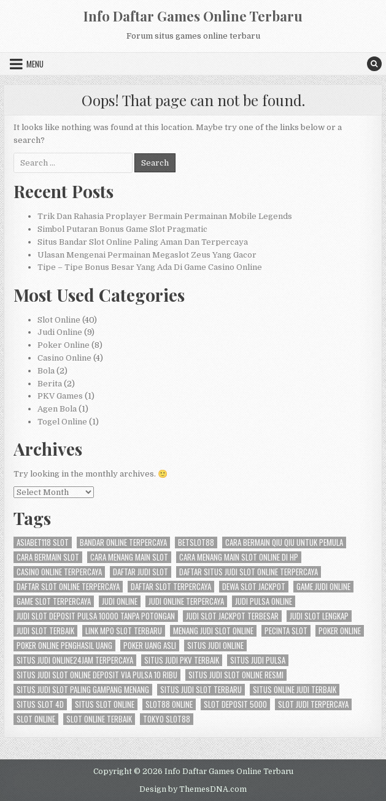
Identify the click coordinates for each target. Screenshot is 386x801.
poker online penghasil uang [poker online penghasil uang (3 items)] (64, 645)
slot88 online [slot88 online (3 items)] (169, 704)
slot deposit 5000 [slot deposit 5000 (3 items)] (235, 704)
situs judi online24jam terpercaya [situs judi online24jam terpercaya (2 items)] (75, 660)
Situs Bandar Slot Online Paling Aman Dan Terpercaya (142, 242)
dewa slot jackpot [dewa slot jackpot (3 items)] (253, 586)
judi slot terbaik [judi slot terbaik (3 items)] (45, 631)
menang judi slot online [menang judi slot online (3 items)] (213, 631)
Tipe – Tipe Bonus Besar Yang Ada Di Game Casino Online (149, 267)
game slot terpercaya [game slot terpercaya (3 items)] (54, 601)
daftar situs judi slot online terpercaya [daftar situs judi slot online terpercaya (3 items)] (248, 572)
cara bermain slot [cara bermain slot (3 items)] (48, 557)
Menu (35, 64)
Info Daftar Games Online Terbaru (193, 16)
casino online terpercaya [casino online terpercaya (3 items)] (59, 572)
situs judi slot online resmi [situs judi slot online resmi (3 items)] (236, 675)
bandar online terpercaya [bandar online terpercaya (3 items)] (123, 542)
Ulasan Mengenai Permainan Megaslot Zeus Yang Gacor (147, 254)
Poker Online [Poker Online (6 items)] (339, 631)
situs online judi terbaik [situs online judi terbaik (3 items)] (294, 690)
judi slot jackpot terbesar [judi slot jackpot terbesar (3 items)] (232, 616)
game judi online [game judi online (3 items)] (323, 586)
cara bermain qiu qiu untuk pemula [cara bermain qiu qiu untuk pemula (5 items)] (284, 542)
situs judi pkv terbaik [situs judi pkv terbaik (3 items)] (181, 660)
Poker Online (63, 345)
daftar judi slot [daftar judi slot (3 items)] (140, 572)
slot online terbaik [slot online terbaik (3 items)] (99, 719)
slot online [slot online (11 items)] (36, 719)
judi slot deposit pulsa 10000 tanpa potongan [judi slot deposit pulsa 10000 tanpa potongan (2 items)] (96, 616)
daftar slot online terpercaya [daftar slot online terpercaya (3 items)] (68, 586)
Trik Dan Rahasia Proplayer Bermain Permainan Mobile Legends (164, 216)
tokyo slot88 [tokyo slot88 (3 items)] (166, 719)
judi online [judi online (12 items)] (119, 601)
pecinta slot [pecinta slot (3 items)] (285, 631)
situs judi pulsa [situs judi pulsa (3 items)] (257, 660)
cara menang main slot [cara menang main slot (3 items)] (129, 557)
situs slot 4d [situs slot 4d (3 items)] (40, 704)
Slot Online (58, 319)
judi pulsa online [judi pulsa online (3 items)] (263, 601)
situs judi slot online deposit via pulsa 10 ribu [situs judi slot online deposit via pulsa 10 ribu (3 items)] (97, 675)
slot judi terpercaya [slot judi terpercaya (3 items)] (313, 704)
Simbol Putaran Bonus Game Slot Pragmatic (122, 229)
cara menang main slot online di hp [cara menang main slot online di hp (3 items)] (238, 557)
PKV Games (60, 395)
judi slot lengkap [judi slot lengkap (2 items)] (319, 616)
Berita (49, 383)
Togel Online (62, 421)
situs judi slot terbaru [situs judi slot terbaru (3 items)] (201, 690)
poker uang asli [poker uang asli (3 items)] (149, 645)
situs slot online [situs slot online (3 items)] (104, 704)
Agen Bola (57, 408)
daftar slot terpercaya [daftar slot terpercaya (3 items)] (171, 586)
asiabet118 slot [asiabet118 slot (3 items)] (43, 542)
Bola (46, 370)
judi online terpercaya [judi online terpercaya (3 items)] (186, 601)
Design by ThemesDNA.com (193, 789)
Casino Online (64, 357)
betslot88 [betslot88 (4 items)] (196, 542)
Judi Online (59, 332)
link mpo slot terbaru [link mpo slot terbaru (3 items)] (123, 631)
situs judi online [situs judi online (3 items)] (215, 645)
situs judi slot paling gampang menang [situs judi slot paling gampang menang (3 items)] (83, 690)
